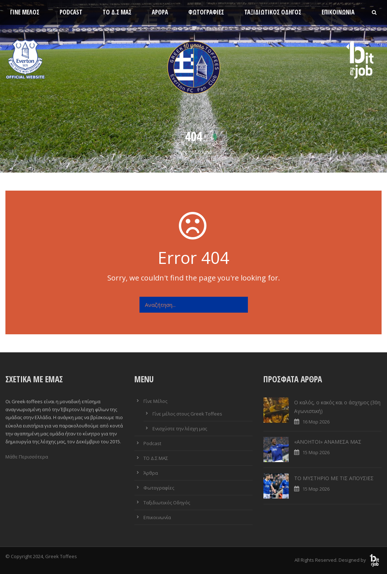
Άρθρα (160, 12)
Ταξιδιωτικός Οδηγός (272, 12)
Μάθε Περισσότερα (26, 456)
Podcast (71, 12)
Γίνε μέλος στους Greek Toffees (187, 413)
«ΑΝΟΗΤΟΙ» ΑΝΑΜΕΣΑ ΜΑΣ (327, 441)
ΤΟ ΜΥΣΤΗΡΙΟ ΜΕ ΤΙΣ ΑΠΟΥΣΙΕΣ (334, 478)
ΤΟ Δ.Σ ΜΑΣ (117, 12)
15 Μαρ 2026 (316, 452)
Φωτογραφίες (206, 12)
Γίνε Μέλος (24, 12)
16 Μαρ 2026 (316, 421)
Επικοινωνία (338, 12)
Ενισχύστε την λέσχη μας (179, 428)
